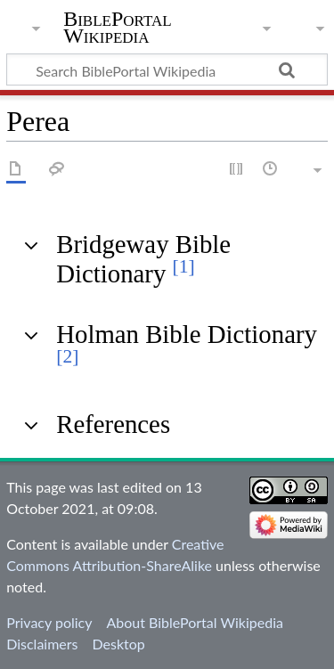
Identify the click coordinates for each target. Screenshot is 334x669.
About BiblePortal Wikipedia (194, 622)
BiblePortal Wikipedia (117, 28)
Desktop (118, 643)
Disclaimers (41, 643)
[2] (67, 356)
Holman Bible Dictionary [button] (186, 343)
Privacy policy (49, 622)
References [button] (113, 424)
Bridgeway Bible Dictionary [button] (143, 258)
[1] (184, 266)
